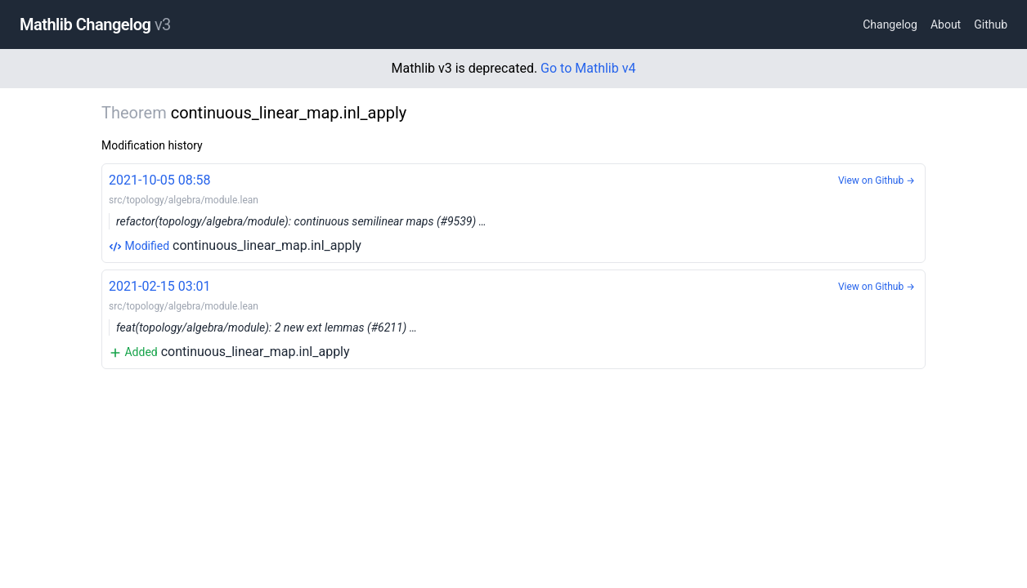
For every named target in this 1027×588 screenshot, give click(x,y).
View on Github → (876, 180)
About (946, 24)
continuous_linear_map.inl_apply (513, 212)
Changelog (890, 24)
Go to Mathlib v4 (587, 68)
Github (990, 24)
